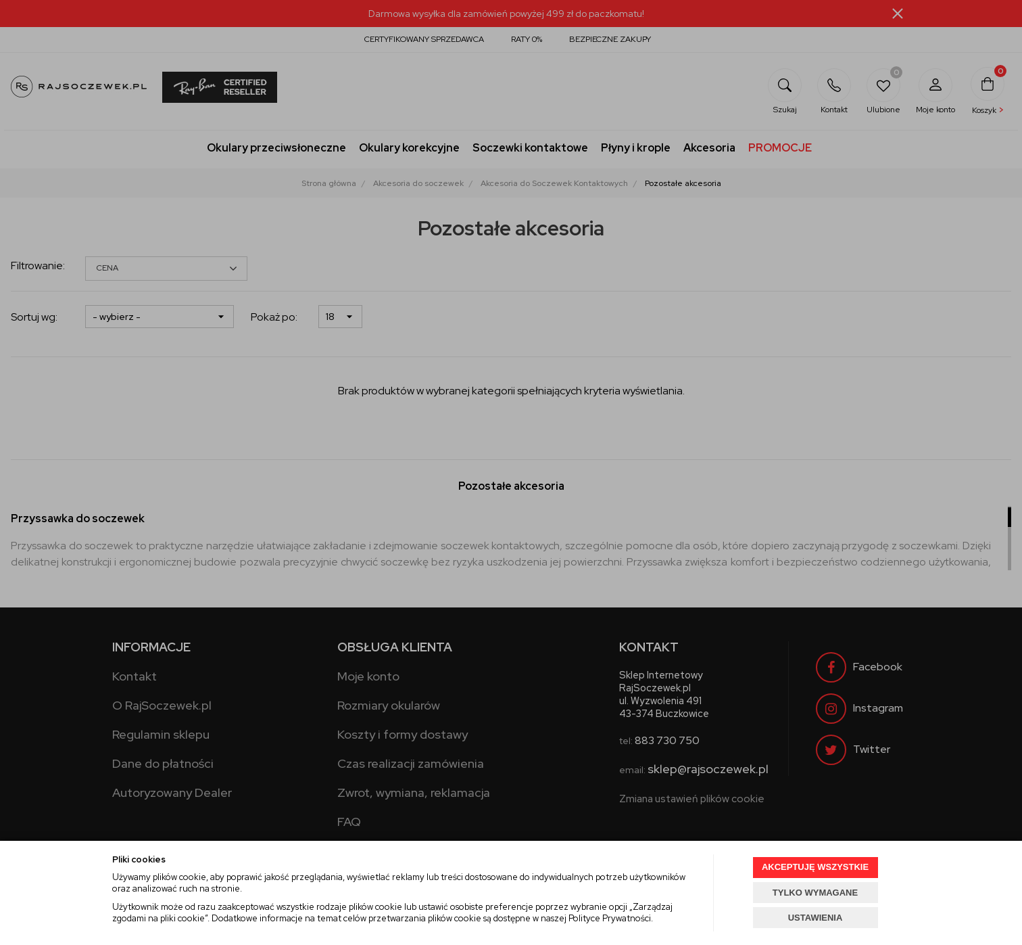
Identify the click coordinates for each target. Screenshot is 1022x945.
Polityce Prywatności (609, 918)
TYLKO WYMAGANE (815, 893)
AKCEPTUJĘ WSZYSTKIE (815, 867)
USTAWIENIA (815, 918)
